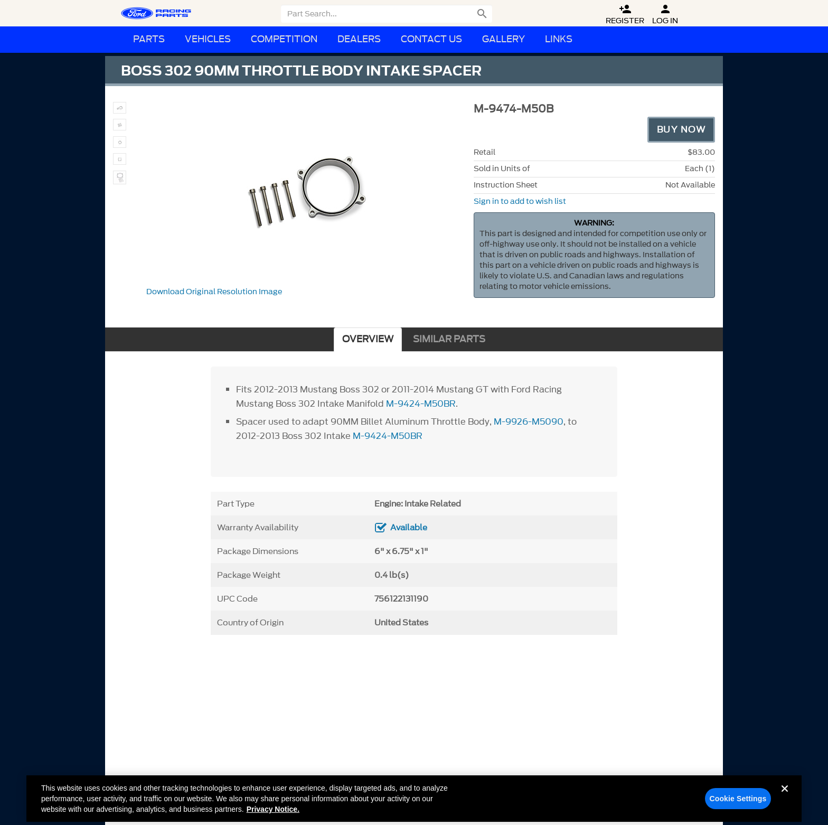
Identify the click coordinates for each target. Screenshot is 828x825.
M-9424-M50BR (421, 403)
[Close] (784, 802)
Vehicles (208, 39)
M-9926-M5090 (528, 421)
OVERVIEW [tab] (367, 339)
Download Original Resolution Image (214, 291)
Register (625, 14)
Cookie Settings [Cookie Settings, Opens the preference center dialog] (737, 804)
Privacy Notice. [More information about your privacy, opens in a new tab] (273, 815)
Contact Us (431, 39)
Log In (665, 14)
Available (408, 527)
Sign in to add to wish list (520, 201)
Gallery (503, 39)
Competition (284, 39)
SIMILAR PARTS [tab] (449, 339)
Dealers (359, 39)
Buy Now (681, 129)
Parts (149, 39)
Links (558, 39)
